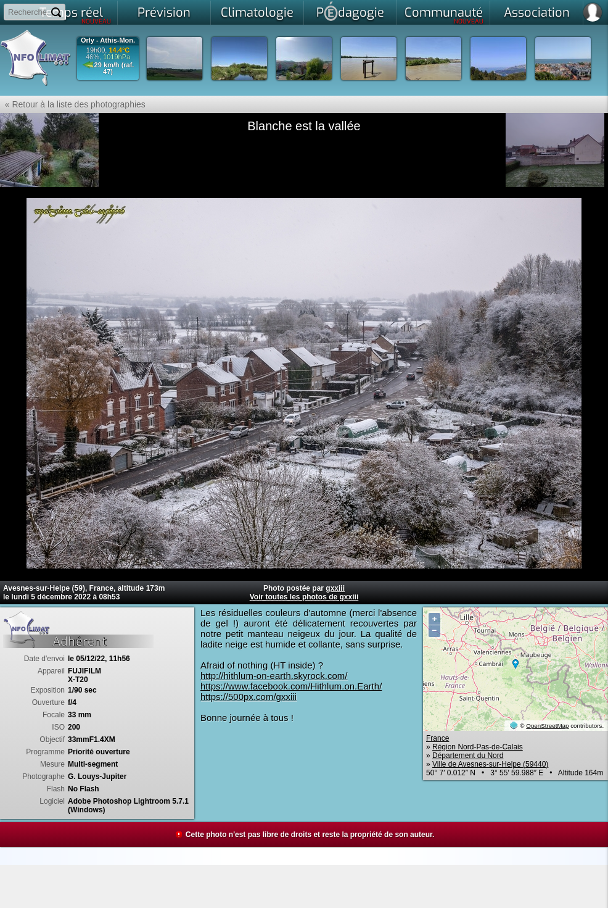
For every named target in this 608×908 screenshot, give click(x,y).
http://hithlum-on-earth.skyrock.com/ (273, 675)
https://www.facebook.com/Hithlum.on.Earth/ (291, 686)
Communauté (444, 14)
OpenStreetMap (547, 725)
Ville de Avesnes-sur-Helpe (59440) (490, 764)
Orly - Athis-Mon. (108, 40)
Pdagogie (350, 11)
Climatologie (257, 12)
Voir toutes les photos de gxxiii (304, 597)
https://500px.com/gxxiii (248, 696)
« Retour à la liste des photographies (73, 104)
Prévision (164, 12)
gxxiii (335, 588)
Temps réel (75, 14)
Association (537, 12)
